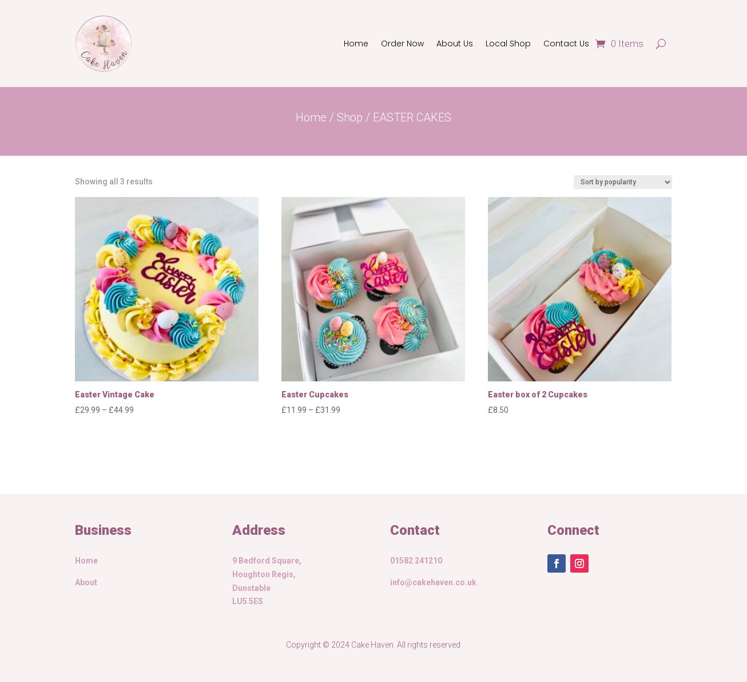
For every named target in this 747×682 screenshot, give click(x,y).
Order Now (402, 43)
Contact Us (566, 43)
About (86, 582)
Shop (350, 117)
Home (356, 43)
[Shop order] (623, 182)
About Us (454, 43)
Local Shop (508, 43)
